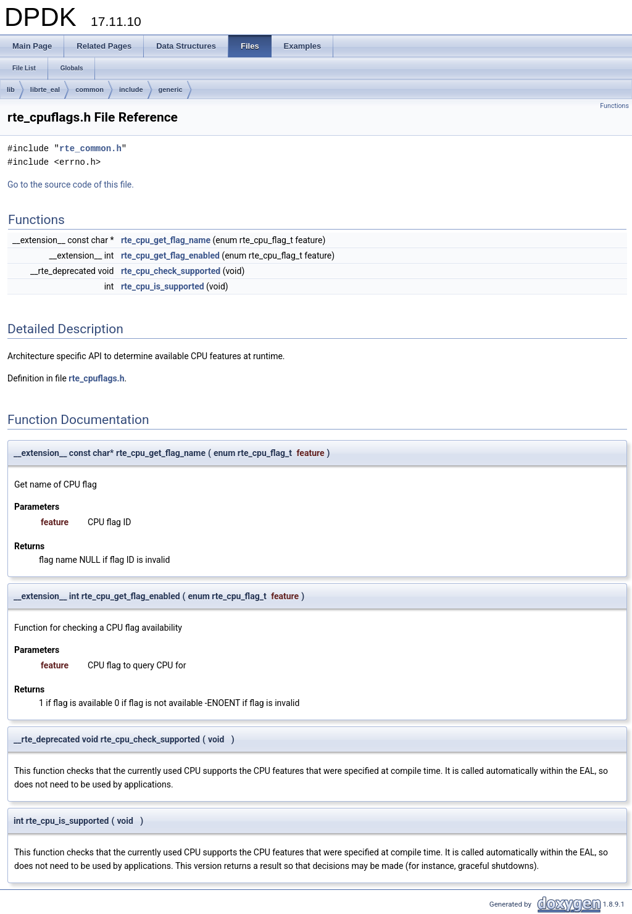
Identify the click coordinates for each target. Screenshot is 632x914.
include (131, 89)
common (89, 89)
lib (11, 89)
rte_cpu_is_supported (162, 286)
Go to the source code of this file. (70, 184)
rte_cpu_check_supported (170, 271)
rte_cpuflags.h (96, 378)
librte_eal (45, 89)
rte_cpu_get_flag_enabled (170, 255)
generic (171, 89)
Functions (614, 106)
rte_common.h (90, 148)
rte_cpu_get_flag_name (165, 240)
